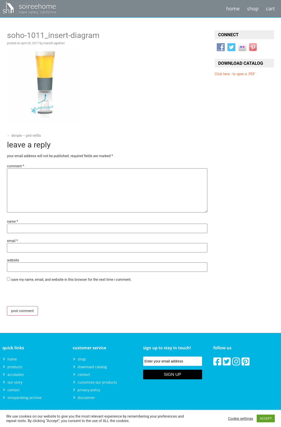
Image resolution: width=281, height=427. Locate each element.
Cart (270, 8)
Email (12, 241)
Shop (252, 8)
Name (12, 221)
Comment (15, 166)
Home (233, 8)
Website (13, 260)
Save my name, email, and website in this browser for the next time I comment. (71, 279)
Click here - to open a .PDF (235, 74)
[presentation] (41, 295)
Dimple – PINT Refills (24, 136)
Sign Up (172, 374)
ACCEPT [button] (266, 418)
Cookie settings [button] (240, 418)
